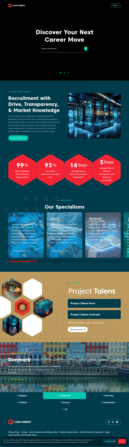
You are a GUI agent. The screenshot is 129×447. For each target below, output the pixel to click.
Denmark (64, 395)
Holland (21, 402)
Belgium (21, 395)
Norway (64, 402)
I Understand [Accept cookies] (109, 441)
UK (64, 409)
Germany (107, 395)
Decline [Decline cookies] (122, 441)
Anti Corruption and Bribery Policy (44, 432)
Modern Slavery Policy (69, 432)
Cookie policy (83, 442)
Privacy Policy (14, 432)
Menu (115, 5)
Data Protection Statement (91, 432)
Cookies (24, 432)
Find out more (16, 138)
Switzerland (107, 402)
